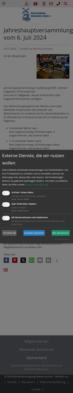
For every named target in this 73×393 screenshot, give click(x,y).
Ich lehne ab (9, 232)
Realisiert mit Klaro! (62, 239)
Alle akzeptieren (60, 232)
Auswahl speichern (34, 232)
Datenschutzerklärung (36, 184)
